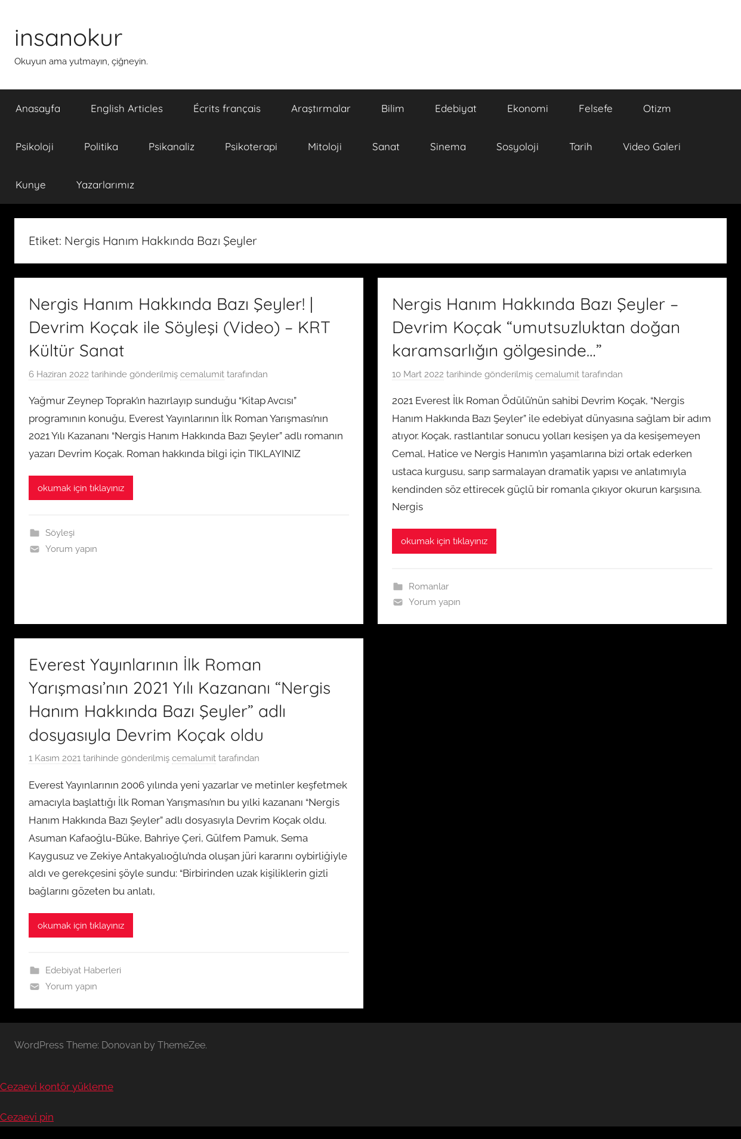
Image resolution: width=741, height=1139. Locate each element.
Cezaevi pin (27, 1117)
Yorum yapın (71, 549)
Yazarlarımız (105, 184)
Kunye (31, 184)
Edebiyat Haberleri (83, 970)
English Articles (127, 108)
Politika (101, 146)
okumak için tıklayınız (81, 488)
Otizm (657, 108)
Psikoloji (35, 146)
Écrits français (227, 108)
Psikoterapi (251, 146)
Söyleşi (60, 532)
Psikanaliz (171, 146)
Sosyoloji (517, 146)
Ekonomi (527, 108)
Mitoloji (325, 146)
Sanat (386, 146)
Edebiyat (456, 108)
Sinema (448, 146)
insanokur (68, 37)
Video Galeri (652, 146)
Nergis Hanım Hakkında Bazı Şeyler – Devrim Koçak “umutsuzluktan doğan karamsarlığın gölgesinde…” (536, 327)
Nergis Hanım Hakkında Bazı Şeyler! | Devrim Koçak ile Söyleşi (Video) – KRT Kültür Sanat (180, 327)
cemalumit (202, 374)
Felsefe (596, 108)
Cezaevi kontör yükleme (56, 1087)
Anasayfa (38, 108)
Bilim (393, 108)
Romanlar (429, 586)
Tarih (580, 146)
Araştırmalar (321, 108)
